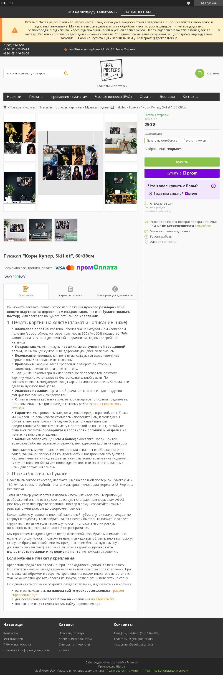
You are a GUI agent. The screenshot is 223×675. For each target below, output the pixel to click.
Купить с (182, 173)
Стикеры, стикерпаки (74, 644)
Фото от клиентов (104, 404)
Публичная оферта (17, 644)
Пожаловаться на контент (124, 671)
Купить (182, 162)
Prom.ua (132, 662)
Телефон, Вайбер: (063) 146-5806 (136, 633)
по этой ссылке (103, 599)
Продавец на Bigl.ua (111, 666)
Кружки (64, 650)
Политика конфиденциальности (26, 650)
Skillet (121, 107)
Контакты (190, 96)
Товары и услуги (22, 107)
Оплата (146, 96)
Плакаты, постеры (72, 633)
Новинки (14, 96)
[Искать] (65, 73)
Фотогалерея (13, 639)
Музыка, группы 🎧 (99, 107)
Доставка (167, 96)
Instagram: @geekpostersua (133, 644)
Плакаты (36, 96)
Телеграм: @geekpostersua (133, 639)
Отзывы (18, 408)
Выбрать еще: (162, 149)
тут (97, 603)
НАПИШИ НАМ (137, 12)
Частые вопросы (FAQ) (113, 96)
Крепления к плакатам (69, 96)
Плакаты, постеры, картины (60, 107)
